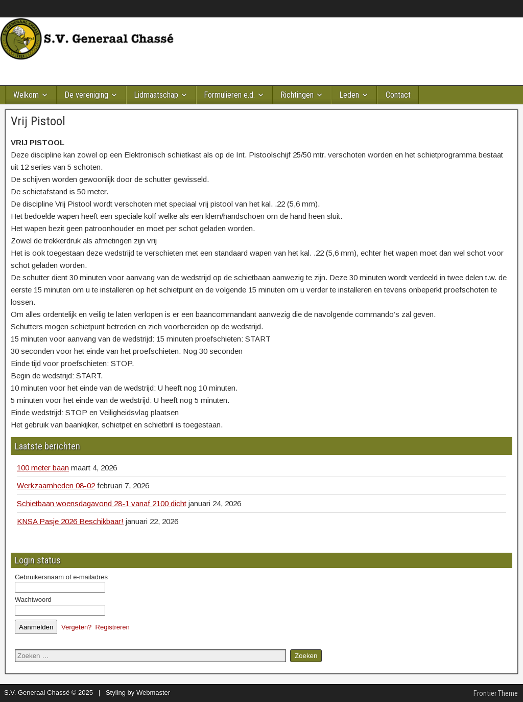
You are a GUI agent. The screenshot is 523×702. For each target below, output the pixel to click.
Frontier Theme (495, 693)
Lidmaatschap (156, 95)
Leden (349, 95)
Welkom (26, 95)
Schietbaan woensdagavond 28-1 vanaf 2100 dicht (101, 503)
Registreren (113, 627)
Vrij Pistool (38, 121)
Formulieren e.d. (229, 95)
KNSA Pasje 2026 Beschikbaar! (70, 521)
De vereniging (86, 95)
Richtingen (297, 95)
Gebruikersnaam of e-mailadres (61, 577)
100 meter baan (43, 467)
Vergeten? (76, 627)
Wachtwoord (33, 599)
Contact (398, 95)
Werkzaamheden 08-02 (56, 485)
